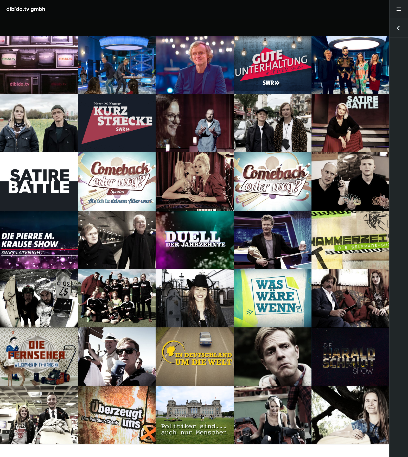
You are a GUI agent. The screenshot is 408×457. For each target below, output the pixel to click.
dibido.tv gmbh (25, 9)
